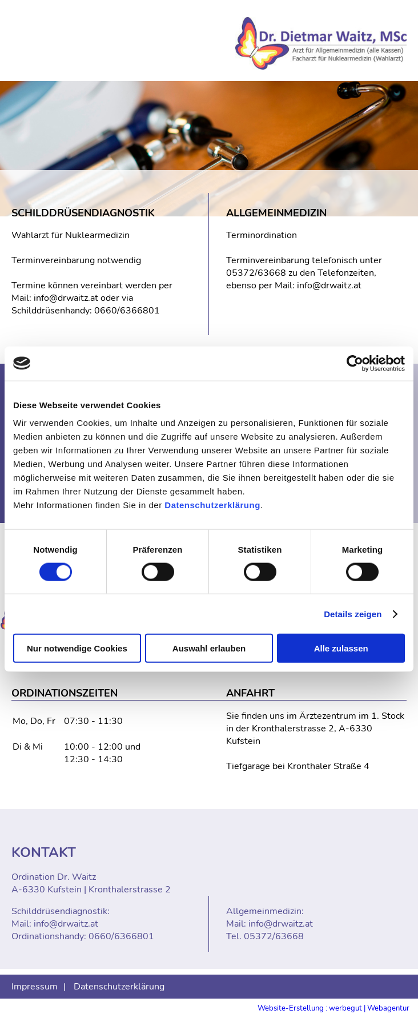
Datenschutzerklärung (212, 505)
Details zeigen (352, 613)
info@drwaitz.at (66, 298)
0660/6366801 (127, 310)
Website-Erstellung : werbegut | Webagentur (333, 1008)
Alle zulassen (341, 648)
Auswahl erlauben (209, 648)
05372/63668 (256, 273)
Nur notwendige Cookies (77, 648)
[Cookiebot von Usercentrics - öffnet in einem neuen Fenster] (355, 363)
